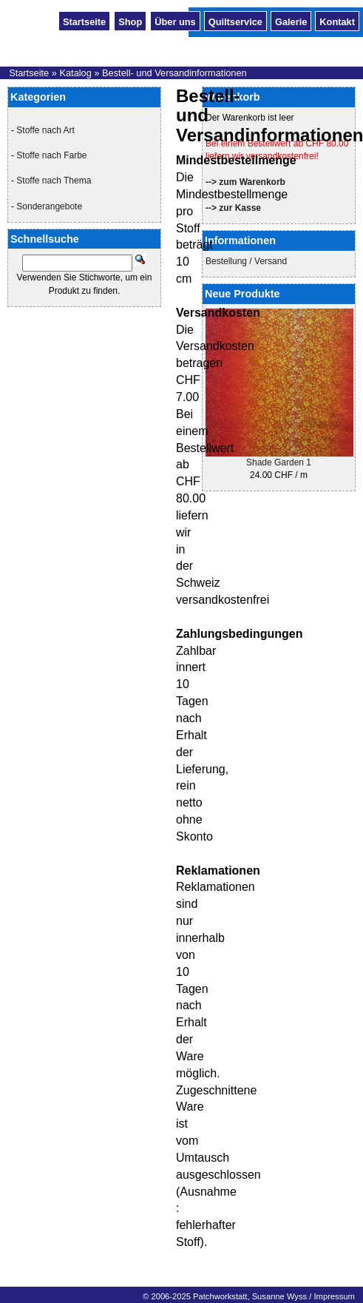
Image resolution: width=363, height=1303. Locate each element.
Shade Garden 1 (278, 462)
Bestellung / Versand (246, 261)
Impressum (333, 1296)
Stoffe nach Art (45, 130)
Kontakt (337, 20)
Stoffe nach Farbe (51, 155)
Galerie (291, 20)
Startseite (84, 20)
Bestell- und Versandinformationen (174, 72)
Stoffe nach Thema (53, 180)
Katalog (75, 72)
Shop (130, 20)
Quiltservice (235, 20)
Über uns (175, 20)
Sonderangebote (49, 206)
